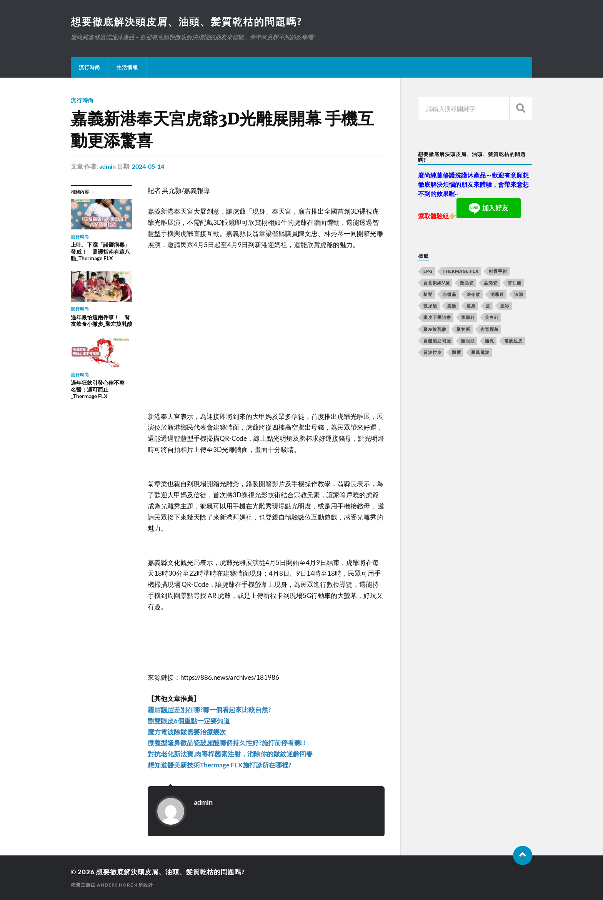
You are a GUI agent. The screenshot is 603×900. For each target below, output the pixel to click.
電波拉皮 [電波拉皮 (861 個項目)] (513, 340)
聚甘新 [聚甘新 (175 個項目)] (463, 329)
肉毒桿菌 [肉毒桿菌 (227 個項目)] (489, 329)
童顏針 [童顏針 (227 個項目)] (468, 317)
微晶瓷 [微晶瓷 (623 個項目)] (467, 282)
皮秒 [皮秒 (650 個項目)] (505, 305)
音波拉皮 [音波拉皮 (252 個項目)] (432, 352)
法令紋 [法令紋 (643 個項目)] (473, 294)
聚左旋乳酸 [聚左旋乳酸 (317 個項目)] (434, 329)
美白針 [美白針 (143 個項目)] (492, 317)
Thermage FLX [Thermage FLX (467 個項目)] (461, 271)
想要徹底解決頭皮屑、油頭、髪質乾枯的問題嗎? (186, 21)
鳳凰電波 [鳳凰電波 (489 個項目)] (480, 352)
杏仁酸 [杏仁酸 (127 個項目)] (514, 282)
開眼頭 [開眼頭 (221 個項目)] (468, 340)
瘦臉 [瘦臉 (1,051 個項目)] (451, 305)
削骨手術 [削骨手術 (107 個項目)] (498, 271)
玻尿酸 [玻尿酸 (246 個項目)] (430, 305)
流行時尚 (89, 67)
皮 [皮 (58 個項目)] (488, 305)
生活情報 (127, 67)
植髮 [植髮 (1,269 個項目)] (428, 294)
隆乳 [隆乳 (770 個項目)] (489, 340)
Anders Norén (117, 885)
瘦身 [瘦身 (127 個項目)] (471, 305)
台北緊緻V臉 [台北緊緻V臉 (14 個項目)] (436, 282)
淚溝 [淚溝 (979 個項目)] (518, 294)
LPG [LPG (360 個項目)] (428, 271)
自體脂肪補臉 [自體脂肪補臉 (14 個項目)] (437, 340)
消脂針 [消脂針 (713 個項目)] (497, 294)
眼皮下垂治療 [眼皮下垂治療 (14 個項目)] (437, 317)
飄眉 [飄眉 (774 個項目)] (456, 352)
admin (107, 166)
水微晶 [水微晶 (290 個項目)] (449, 294)
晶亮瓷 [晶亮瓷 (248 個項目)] (491, 282)
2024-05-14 (148, 166)
